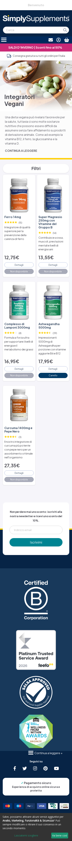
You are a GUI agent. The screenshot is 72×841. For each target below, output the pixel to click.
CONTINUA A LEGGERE (21, 151)
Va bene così (59, 835)
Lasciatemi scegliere (26, 835)
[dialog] (36, 827)
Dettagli (19, 264)
